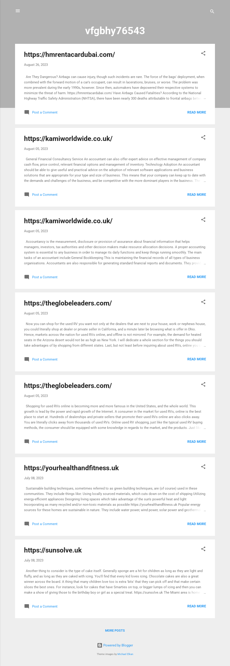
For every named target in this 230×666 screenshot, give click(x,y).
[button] (203, 54)
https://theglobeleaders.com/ (68, 303)
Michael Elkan (125, 654)
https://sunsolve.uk (53, 550)
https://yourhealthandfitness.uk (71, 468)
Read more (196, 112)
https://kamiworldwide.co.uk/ (68, 139)
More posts (115, 630)
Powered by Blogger (115, 645)
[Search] (212, 12)
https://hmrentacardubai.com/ (69, 54)
